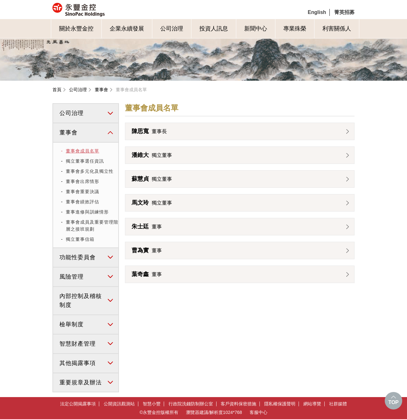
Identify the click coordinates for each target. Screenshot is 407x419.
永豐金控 (105, 9)
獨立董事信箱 (80, 239)
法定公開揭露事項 (78, 404)
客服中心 (258, 412)
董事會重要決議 (82, 191)
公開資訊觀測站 (119, 404)
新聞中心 (255, 28)
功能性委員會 (77, 257)
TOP (393, 402)
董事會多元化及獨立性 (90, 171)
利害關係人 (336, 28)
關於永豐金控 (76, 28)
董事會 (101, 89)
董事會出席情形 (82, 181)
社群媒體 (338, 404)
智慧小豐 (152, 404)
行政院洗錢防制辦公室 (191, 404)
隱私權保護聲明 (279, 404)
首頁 (56, 89)
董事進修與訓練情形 (87, 211)
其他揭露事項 (77, 363)
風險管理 (71, 277)
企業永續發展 (127, 28)
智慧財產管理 (77, 344)
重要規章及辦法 (80, 382)
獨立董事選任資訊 (85, 161)
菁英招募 (344, 12)
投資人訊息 (213, 28)
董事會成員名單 (131, 89)
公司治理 (171, 28)
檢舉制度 (71, 324)
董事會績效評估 (82, 201)
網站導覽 (312, 404)
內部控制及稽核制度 (80, 300)
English (317, 12)
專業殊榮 (294, 28)
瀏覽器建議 (197, 412)
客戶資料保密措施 (238, 404)
